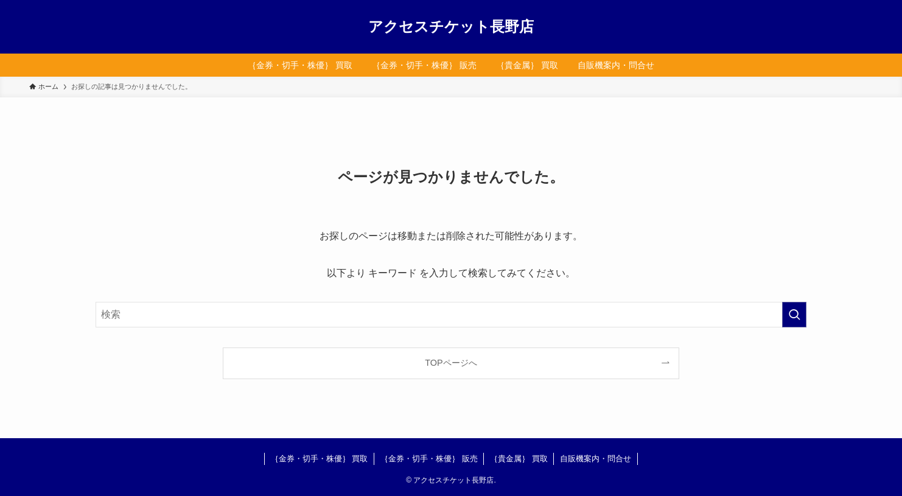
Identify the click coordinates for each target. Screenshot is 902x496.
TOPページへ (451, 363)
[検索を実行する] (794, 314)
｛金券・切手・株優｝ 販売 (429, 458)
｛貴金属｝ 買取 (519, 458)
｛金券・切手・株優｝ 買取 (319, 458)
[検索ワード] (451, 314)
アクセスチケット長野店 (451, 26)
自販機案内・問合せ (595, 458)
